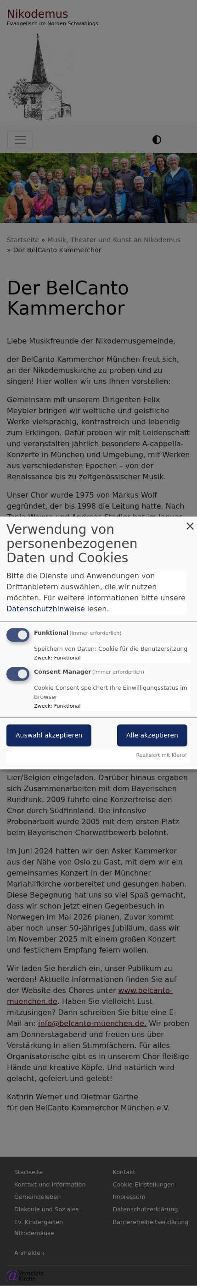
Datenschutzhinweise (45, 608)
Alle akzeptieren (152, 735)
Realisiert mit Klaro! (161, 756)
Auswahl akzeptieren (49, 735)
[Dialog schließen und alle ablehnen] (190, 522)
